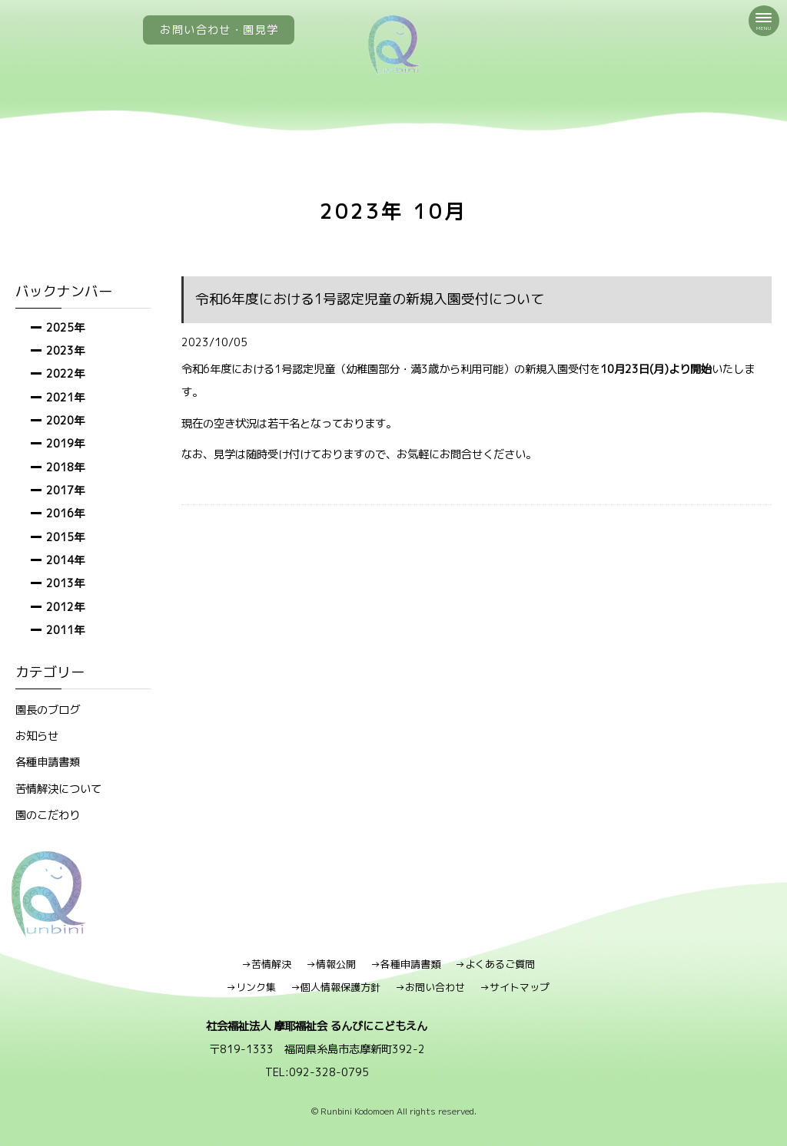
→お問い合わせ (430, 987)
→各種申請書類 (405, 964)
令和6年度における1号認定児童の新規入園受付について (369, 299)
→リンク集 (251, 987)
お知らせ (36, 736)
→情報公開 (331, 964)
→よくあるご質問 (495, 964)
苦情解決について (58, 789)
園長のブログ (47, 710)
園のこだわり (47, 815)
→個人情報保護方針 (335, 987)
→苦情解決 (266, 964)
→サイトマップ (515, 987)
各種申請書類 (47, 762)
